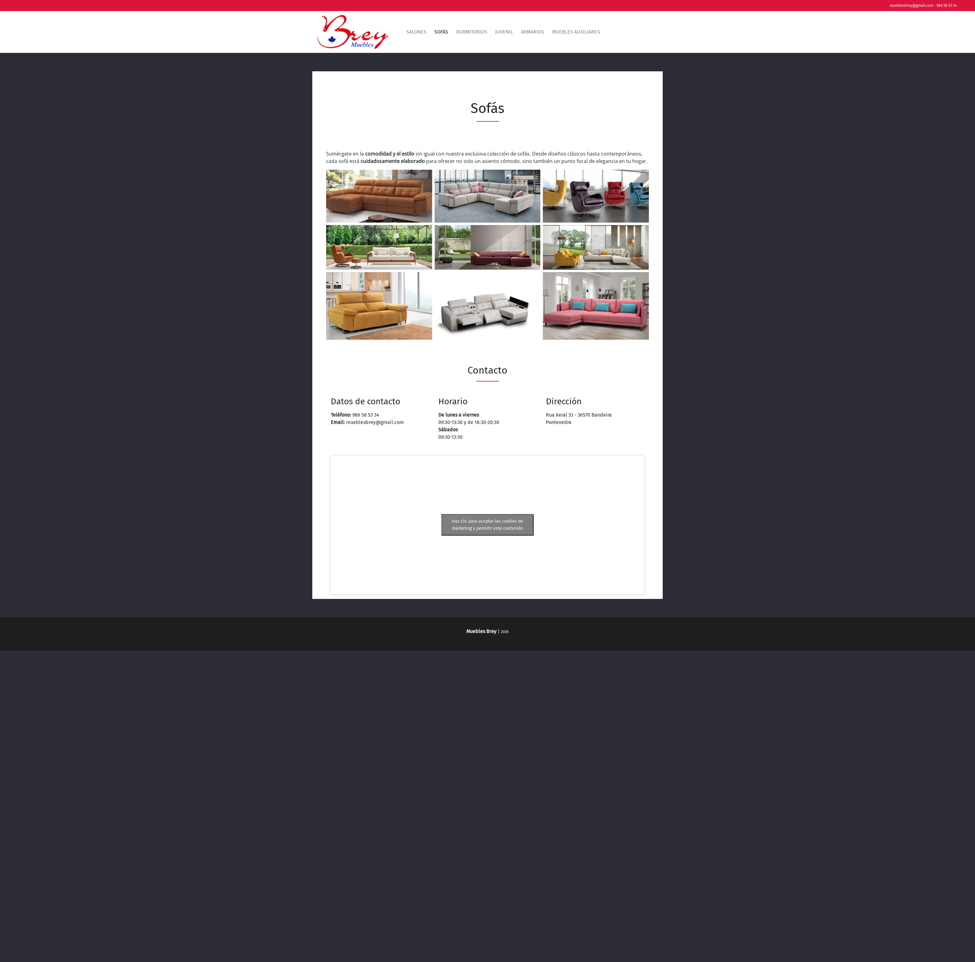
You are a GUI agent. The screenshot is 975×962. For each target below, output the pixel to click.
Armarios (532, 32)
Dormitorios (471, 32)
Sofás (441, 32)
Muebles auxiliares (576, 32)
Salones (416, 32)
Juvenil (504, 32)
